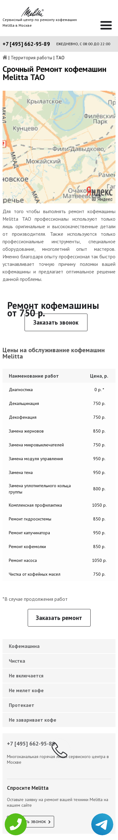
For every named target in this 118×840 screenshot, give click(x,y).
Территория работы (31, 58)
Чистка (17, 661)
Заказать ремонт (59, 618)
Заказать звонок (55, 322)
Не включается (26, 675)
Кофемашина (24, 646)
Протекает (21, 705)
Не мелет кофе (26, 690)
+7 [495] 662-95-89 (26, 43)
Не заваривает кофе (32, 720)
